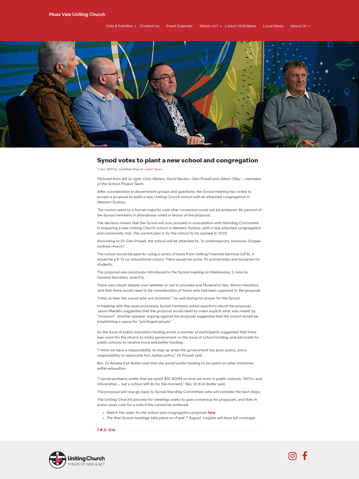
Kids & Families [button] (119, 26)
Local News (273, 26)
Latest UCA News (240, 26)
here (211, 413)
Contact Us (149, 26)
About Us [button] (298, 26)
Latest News (153, 169)
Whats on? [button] (209, 26)
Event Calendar (179, 26)
